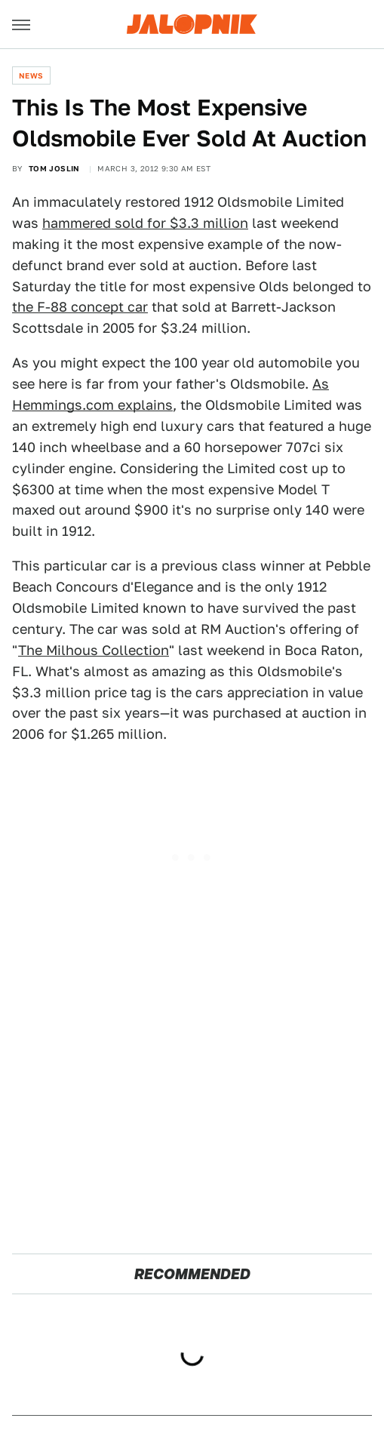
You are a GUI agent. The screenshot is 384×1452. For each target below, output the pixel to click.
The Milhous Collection (93, 650)
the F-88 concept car (80, 307)
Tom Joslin (54, 168)
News (31, 75)
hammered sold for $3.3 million (145, 223)
